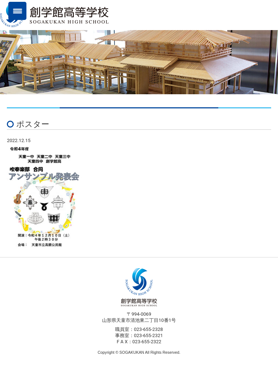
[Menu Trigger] (17, 11)
